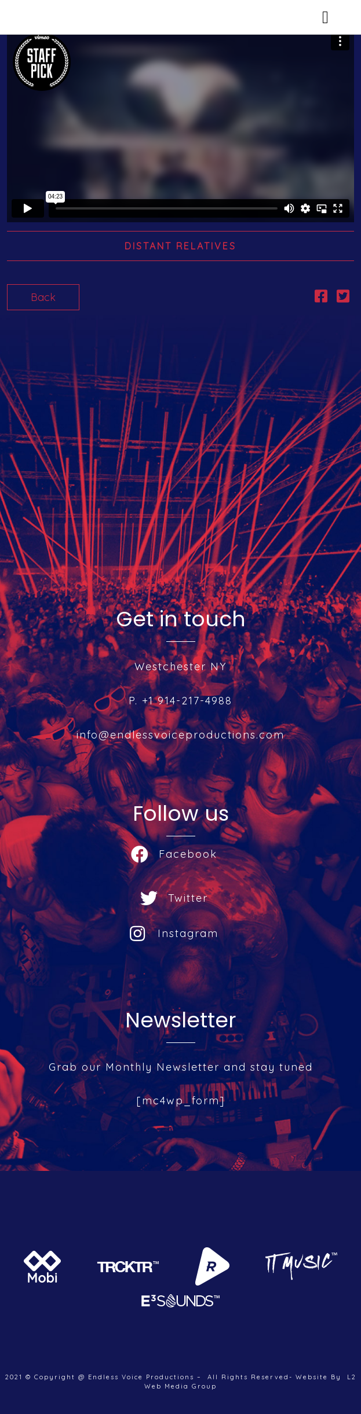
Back (43, 297)
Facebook (174, 854)
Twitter (174, 898)
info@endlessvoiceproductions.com (180, 734)
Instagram (174, 933)
